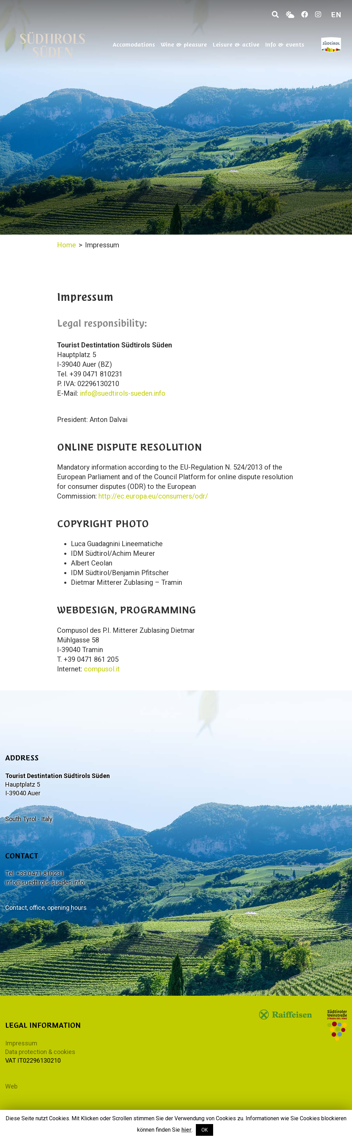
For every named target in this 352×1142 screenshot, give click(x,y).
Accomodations (134, 44)
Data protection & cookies (40, 1051)
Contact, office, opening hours (46, 907)
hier (186, 1129)
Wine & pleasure (184, 44)
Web (11, 1086)
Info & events (284, 44)
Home (66, 245)
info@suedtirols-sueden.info (122, 393)
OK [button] (204, 1130)
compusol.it (102, 669)
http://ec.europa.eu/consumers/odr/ (153, 496)
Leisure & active (235, 44)
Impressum (21, 1043)
